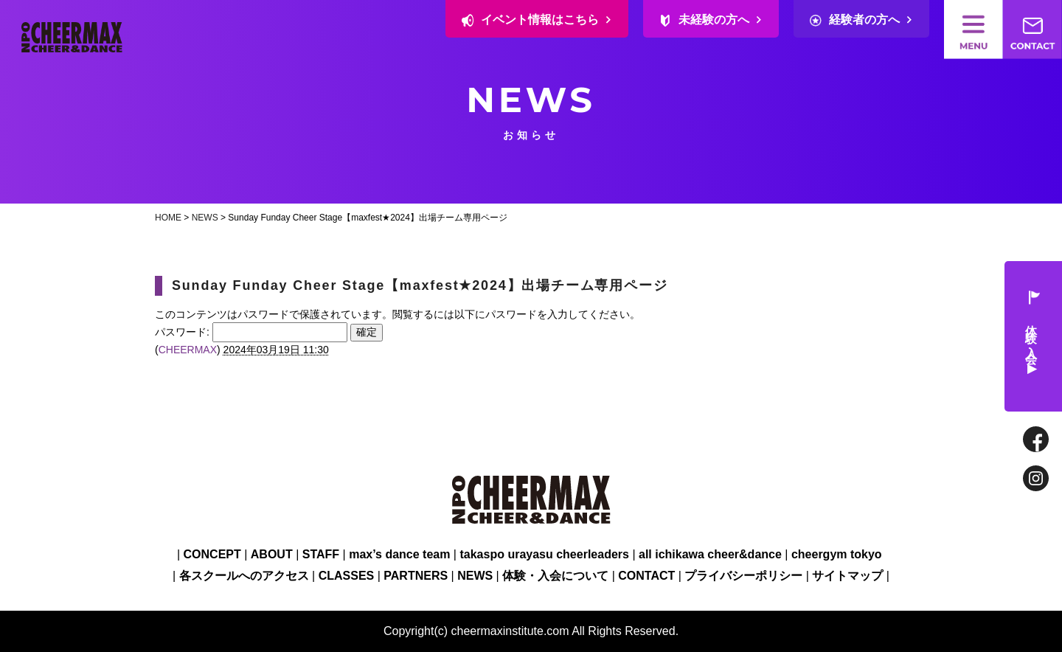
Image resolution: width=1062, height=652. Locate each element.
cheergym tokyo (836, 554)
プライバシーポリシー (743, 575)
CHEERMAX (188, 350)
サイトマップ (847, 575)
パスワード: (251, 332)
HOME (168, 217)
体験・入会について (555, 575)
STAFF (320, 554)
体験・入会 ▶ (1032, 337)
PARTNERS (416, 575)
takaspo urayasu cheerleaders (543, 554)
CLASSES (347, 575)
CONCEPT (212, 554)
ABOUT (272, 554)
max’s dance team (399, 554)
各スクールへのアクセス (244, 575)
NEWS (205, 217)
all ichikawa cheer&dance (710, 554)
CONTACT (646, 575)
